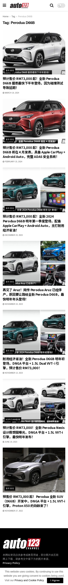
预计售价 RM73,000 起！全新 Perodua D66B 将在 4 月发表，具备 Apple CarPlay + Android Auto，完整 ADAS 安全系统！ (34, 152)
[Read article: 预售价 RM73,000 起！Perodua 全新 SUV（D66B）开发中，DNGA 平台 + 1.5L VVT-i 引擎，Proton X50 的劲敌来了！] (34, 470)
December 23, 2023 (13, 235)
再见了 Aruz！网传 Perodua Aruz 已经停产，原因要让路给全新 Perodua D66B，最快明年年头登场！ (33, 294)
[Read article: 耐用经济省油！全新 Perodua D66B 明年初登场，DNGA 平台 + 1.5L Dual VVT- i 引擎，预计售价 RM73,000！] (34, 332)
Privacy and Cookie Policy (29, 580)
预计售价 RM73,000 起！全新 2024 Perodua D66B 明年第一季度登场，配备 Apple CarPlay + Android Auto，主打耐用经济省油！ (33, 223)
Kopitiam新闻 (13, 419)
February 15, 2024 (12, 162)
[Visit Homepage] (19, 6)
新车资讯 (10, 70)
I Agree (55, 580)
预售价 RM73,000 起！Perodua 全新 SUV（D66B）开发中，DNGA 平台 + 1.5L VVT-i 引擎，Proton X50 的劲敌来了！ (34, 501)
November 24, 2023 (13, 304)
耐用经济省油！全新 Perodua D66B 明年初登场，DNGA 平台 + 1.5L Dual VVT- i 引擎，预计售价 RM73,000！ (34, 363)
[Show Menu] (4, 5)
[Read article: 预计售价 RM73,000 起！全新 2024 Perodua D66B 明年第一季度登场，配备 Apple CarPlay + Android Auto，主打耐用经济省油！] (34, 190)
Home (6, 16)
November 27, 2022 (13, 511)
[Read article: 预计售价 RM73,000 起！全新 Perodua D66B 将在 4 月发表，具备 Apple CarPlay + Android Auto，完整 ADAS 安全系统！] (34, 121)
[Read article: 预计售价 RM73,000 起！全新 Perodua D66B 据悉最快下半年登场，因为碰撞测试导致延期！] (34, 52)
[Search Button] (51, 5)
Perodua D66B (25, 16)
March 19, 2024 (11, 93)
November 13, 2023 (13, 373)
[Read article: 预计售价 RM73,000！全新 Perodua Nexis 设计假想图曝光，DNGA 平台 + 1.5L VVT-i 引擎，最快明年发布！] (34, 401)
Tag (13, 16)
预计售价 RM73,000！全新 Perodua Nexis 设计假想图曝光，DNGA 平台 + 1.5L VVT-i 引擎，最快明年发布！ (33, 432)
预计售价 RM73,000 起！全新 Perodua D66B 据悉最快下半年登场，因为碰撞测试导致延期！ (33, 83)
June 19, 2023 (10, 442)
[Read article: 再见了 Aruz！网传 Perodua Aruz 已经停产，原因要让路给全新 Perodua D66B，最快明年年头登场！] (34, 263)
